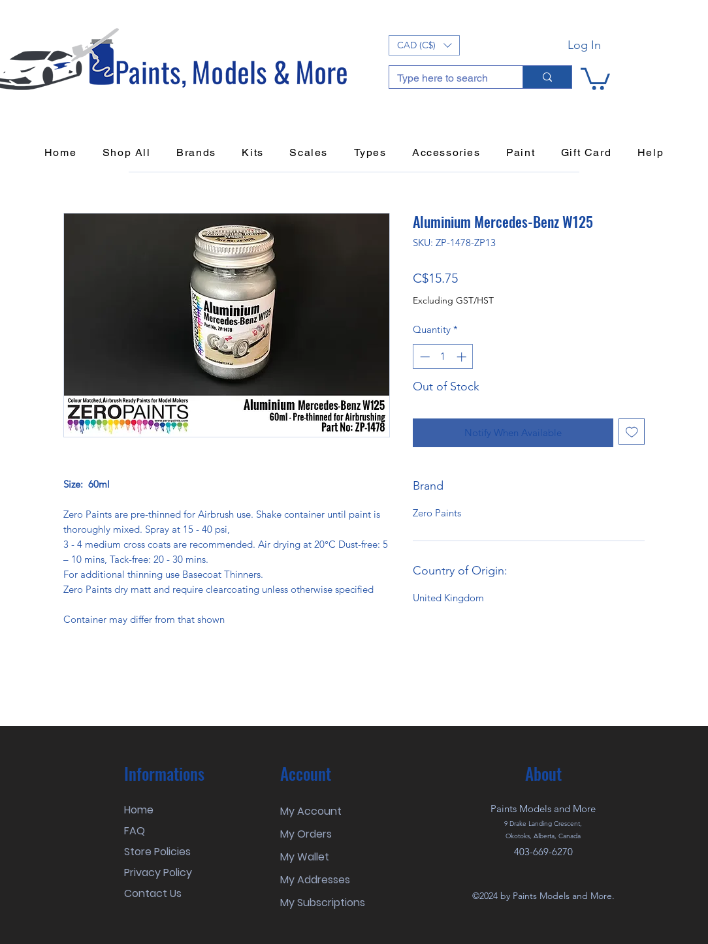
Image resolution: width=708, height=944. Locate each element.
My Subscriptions (322, 902)
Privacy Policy (158, 872)
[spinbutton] (443, 357)
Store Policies (157, 851)
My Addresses (315, 879)
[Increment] (463, 357)
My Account (311, 811)
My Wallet (304, 856)
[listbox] (424, 45)
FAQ (134, 830)
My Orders (306, 834)
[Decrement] (423, 357)
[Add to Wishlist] (632, 431)
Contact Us (153, 893)
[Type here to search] (446, 78)
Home (138, 809)
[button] (424, 45)
